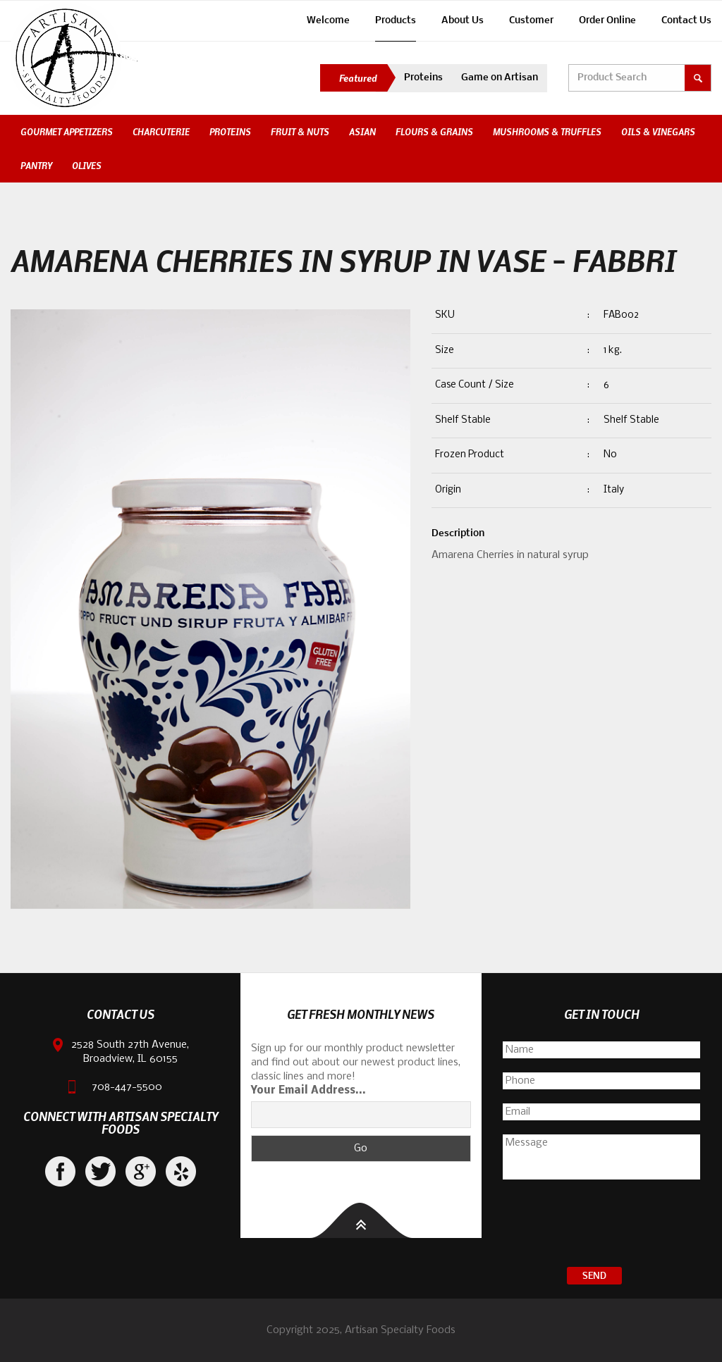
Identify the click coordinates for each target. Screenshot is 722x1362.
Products (395, 21)
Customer (531, 21)
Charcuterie (161, 131)
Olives (87, 165)
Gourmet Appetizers (66, 131)
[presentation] (601, 1225)
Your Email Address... (308, 1090)
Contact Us (686, 21)
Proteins (423, 78)
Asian (362, 131)
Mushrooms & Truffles (547, 131)
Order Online (607, 21)
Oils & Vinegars (658, 131)
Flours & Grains (434, 131)
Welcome (328, 21)
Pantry (36, 165)
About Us (462, 21)
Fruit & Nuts (300, 131)
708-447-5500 (127, 1087)
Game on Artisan (499, 78)
